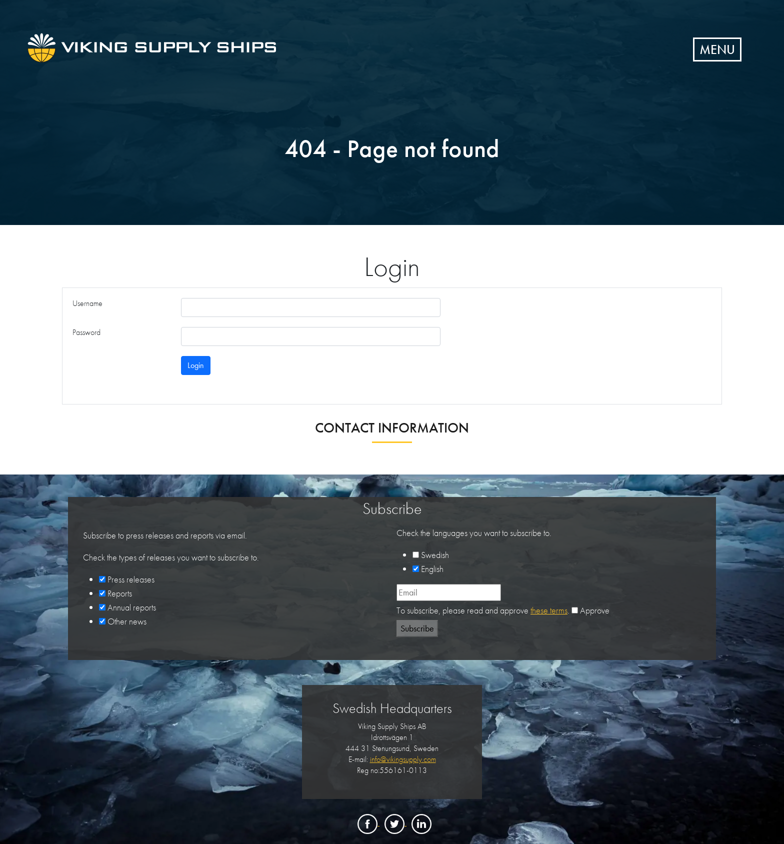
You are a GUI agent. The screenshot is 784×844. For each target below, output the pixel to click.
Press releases (131, 579)
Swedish (435, 554)
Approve (595, 610)
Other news (127, 621)
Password (86, 332)
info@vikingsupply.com (403, 759)
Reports (120, 593)
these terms (549, 610)
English (432, 568)
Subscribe (417, 628)
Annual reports (132, 607)
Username (87, 303)
